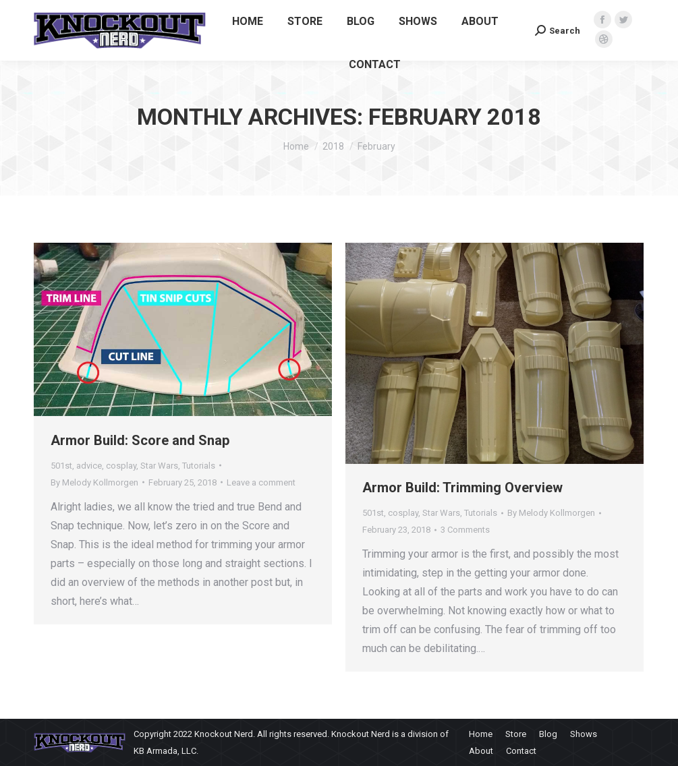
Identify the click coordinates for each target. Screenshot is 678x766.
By (94, 482)
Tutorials (198, 466)
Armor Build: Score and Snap (140, 440)
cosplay (121, 466)
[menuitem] (247, 21)
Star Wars (159, 466)
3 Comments (465, 530)
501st (61, 466)
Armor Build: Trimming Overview (462, 487)
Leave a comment (261, 482)
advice (89, 466)
